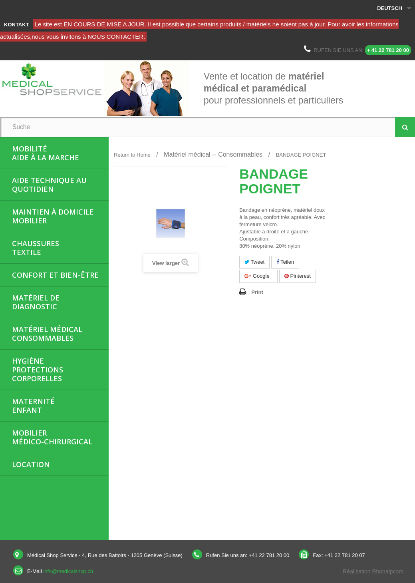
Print (257, 292)
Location (31, 464)
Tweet (254, 262)
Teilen (285, 262)
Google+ (258, 276)
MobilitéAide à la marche (45, 153)
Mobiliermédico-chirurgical (52, 437)
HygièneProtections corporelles (37, 369)
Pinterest (297, 276)
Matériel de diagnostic (36, 302)
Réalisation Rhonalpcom (373, 571)
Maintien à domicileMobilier (53, 216)
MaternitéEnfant (33, 405)
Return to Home (132, 155)
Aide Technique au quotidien (49, 184)
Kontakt (16, 25)
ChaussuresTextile (35, 248)
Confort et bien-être (55, 275)
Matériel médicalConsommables (47, 333)
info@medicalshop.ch (68, 571)
